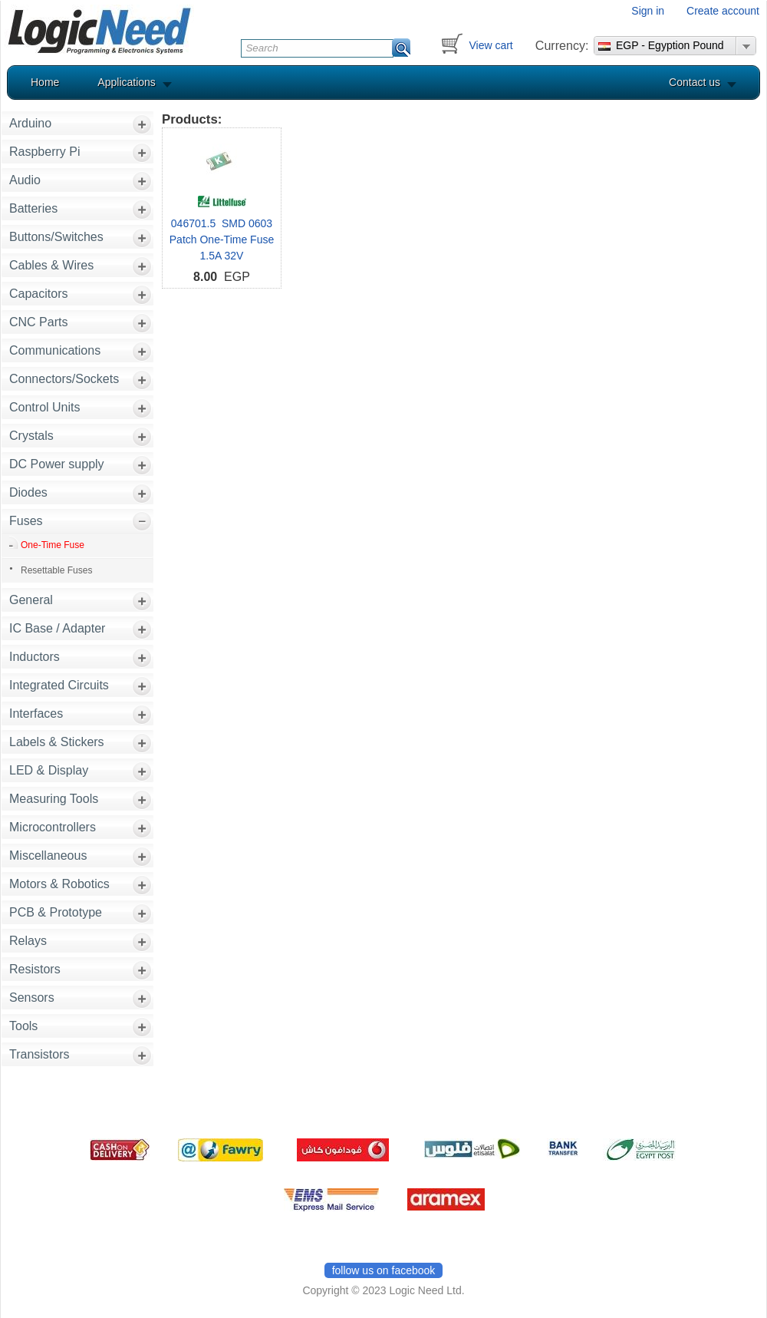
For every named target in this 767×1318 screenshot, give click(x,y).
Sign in (647, 11)
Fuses (26, 520)
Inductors (34, 656)
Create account (722, 11)
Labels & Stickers (56, 741)
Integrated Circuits (59, 685)
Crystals (31, 435)
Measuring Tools (53, 798)
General (31, 599)
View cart (490, 45)
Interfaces (36, 713)
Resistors (35, 969)
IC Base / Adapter (57, 628)
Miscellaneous (48, 855)
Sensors (31, 997)
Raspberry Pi (44, 151)
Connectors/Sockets (64, 378)
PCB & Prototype (55, 912)
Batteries (33, 208)
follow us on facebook (384, 1270)
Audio (25, 180)
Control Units (44, 407)
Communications (54, 350)
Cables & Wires (51, 265)
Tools (23, 1025)
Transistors (39, 1054)
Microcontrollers (52, 827)
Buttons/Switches (56, 236)
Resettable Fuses (56, 570)
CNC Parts (38, 322)
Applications (126, 82)
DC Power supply (56, 464)
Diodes (28, 492)
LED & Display (48, 770)
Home (45, 82)
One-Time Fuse (52, 545)
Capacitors (38, 293)
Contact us (694, 82)
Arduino (30, 123)
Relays (28, 940)
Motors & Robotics (59, 883)
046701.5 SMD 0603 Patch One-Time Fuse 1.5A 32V (222, 239)
